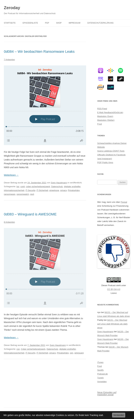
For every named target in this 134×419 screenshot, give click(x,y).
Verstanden (118, 415)
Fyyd (99, 124)
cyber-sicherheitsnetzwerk (38, 186)
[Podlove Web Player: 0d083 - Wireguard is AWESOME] (45, 268)
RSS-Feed (102, 108)
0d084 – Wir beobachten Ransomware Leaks (39, 52)
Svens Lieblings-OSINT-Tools (110, 151)
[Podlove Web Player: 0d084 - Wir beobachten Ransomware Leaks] (45, 105)
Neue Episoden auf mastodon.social (106, 393)
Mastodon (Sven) (105, 116)
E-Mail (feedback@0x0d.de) (110, 112)
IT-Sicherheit (42, 190)
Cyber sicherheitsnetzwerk (33, 349)
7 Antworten (9, 59)
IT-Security (30, 190)
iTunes (100, 362)
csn (18, 349)
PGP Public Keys (105, 162)
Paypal (124, 202)
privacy (63, 190)
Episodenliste (30, 23)
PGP (47, 23)
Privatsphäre (74, 190)
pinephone (54, 190)
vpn (71, 353)
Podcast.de (102, 374)
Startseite (10, 23)
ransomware (9, 194)
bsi (18, 186)
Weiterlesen (11, 175)
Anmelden (102, 381)
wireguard (79, 353)
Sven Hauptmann (59, 182)
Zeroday (12, 7)
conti (22, 186)
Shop (59, 23)
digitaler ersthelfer (72, 186)
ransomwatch (23, 194)
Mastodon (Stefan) (105, 120)
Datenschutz (57, 186)
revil (32, 194)
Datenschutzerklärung (100, 23)
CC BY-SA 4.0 (113, 289)
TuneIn (100, 378)
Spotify (100, 370)
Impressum (74, 23)
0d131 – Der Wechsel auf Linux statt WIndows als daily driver (112, 324)
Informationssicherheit (14, 190)
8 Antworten (9, 222)
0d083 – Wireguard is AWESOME (30, 214)
